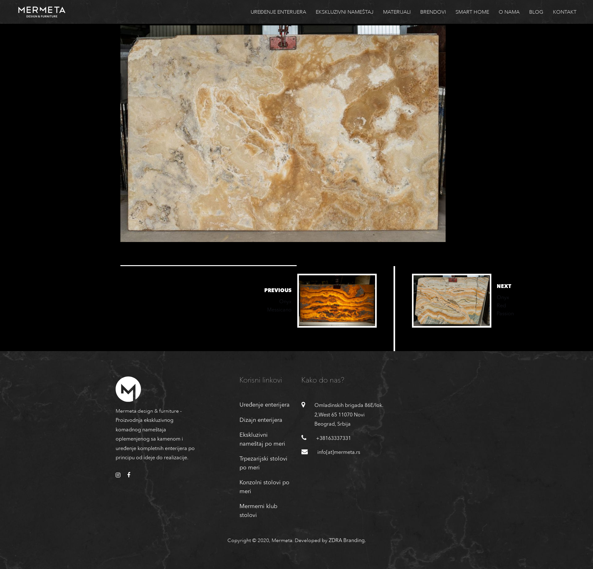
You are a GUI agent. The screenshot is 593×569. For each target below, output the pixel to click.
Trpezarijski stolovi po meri (263, 463)
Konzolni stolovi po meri (264, 487)
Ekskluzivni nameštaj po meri (262, 439)
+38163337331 (333, 438)
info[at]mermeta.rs (338, 452)
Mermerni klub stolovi (258, 511)
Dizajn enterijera (260, 420)
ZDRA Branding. (347, 540)
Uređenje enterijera (264, 405)
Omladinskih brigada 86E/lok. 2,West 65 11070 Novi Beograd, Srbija (348, 415)
